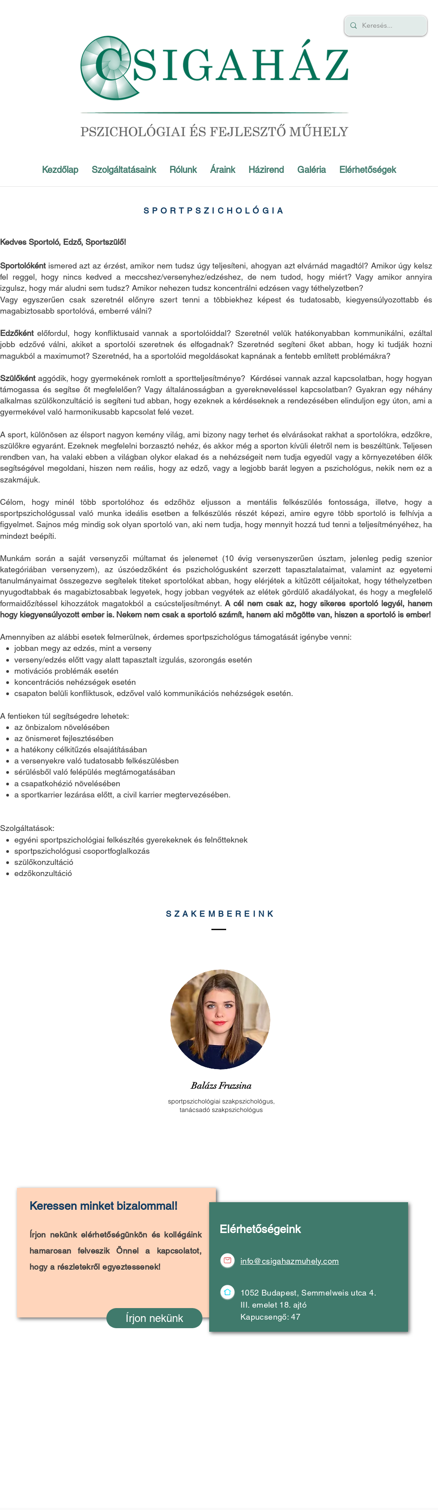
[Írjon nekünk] (154, 1318)
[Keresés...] (385, 25)
